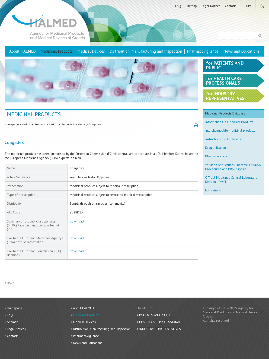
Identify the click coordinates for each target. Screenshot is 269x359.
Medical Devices (91, 51)
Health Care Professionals (161, 322)
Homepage (12, 124)
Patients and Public (155, 315)
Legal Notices (211, 6)
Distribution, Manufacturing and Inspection (146, 51)
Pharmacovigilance (202, 51)
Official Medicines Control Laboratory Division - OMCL (231, 179)
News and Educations (241, 51)
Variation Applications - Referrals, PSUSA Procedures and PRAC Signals (233, 167)
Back (10, 283)
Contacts (231, 6)
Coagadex (94, 124)
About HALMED (22, 51)
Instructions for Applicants (223, 139)
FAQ (178, 6)
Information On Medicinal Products (229, 122)
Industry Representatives (160, 329)
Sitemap (191, 6)
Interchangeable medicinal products (230, 130)
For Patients (213, 190)
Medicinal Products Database (67, 124)
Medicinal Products (57, 51)
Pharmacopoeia (216, 156)
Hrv (248, 6)
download (77, 221)
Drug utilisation (215, 148)
